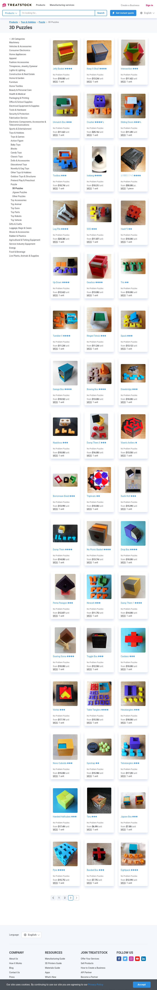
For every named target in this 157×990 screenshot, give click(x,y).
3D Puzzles (53, 22)
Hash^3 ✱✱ (126, 229)
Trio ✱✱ (125, 282)
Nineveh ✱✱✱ (94, 603)
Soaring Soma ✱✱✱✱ (63, 656)
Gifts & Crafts (15, 224)
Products (40, 5)
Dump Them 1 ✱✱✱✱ (131, 603)
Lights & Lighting (17, 70)
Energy (12, 248)
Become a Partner (89, 977)
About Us (13, 958)
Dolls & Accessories (20, 160)
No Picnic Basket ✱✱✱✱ (99, 549)
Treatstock (16, 5)
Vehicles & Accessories (20, 46)
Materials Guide (52, 968)
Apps (47, 972)
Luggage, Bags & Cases (20, 228)
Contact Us (14, 972)
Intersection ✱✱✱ (129, 68)
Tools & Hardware (17, 110)
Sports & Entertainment (20, 129)
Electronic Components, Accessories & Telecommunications (27, 123)
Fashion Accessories (19, 62)
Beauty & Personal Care (20, 90)
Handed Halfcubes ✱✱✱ (65, 816)
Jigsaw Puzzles (19, 192)
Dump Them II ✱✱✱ (96, 442)
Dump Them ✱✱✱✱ (62, 549)
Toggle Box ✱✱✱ (95, 656)
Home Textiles (16, 86)
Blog (11, 968)
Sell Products (87, 963)
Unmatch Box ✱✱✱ (62, 122)
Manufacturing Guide (55, 958)
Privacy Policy (95, 984)
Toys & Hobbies (28, 22)
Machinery (14, 42)
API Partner (86, 972)
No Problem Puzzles (61, 75)
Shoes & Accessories (19, 232)
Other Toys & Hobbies (21, 172)
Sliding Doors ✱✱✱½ (131, 122)
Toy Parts (15, 212)
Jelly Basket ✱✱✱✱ (62, 68)
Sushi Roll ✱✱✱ (128, 496)
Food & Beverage (17, 252)
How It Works (15, 963)
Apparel (13, 58)
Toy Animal (16, 204)
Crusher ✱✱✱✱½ (95, 122)
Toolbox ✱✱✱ (60, 175)
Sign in (149, 5)
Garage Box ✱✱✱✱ (62, 389)
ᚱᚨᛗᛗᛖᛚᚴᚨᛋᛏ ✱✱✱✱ (131, 175)
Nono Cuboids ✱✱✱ (63, 763)
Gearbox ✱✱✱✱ (95, 282)
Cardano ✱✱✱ (128, 656)
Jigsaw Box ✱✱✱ (129, 816)
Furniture (13, 82)
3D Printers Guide (53, 963)
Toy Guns (15, 208)
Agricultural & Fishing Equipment (24, 240)
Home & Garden (16, 78)
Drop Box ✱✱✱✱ (129, 549)
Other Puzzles (18, 196)
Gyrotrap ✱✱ (93, 763)
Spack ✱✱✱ (127, 336)
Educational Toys (19, 164)
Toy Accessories (18, 200)
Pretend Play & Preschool (23, 180)
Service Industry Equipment (22, 244)
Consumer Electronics (19, 50)
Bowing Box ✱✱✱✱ (96, 389)
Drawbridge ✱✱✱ (129, 389)
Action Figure (17, 141)
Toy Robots (16, 216)
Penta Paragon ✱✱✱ (63, 603)
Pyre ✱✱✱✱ (59, 870)
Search (101, 13)
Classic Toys (17, 156)
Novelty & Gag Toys (20, 168)
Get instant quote (123, 13)
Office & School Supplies (20, 102)
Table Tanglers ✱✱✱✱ (98, 710)
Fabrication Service (18, 118)
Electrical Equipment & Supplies (24, 106)
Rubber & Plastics (17, 236)
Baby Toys (15, 144)
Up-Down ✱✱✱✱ (61, 282)
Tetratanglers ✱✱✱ (130, 763)
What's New (50, 977)
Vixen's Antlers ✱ (129, 442)
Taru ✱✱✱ (92, 816)
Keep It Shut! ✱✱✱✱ (97, 68)
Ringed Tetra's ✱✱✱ (96, 336)
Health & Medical (17, 94)
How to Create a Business (93, 968)
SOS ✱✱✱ (92, 229)
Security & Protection (19, 114)
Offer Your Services (90, 958)
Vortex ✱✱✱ (59, 710)
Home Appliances (17, 54)
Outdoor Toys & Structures (23, 176)
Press (12, 977)
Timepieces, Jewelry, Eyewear (23, 66)
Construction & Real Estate (22, 74)
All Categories (17, 39)
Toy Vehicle (16, 220)
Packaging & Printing (19, 98)
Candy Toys (16, 152)
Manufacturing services (62, 5)
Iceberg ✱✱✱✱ (94, 175)
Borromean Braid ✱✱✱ (64, 496)
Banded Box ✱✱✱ (95, 870)
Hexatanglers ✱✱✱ (130, 710)
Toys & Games (17, 137)
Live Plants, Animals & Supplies (24, 256)
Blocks (14, 148)
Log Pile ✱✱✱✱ (60, 229)
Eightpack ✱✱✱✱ (129, 870)
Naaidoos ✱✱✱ (60, 442)
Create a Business (130, 5)
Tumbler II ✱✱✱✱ (61, 336)
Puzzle (42, 22)
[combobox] (57, 13)
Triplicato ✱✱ (93, 496)
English (147, 13)
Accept (142, 984)
